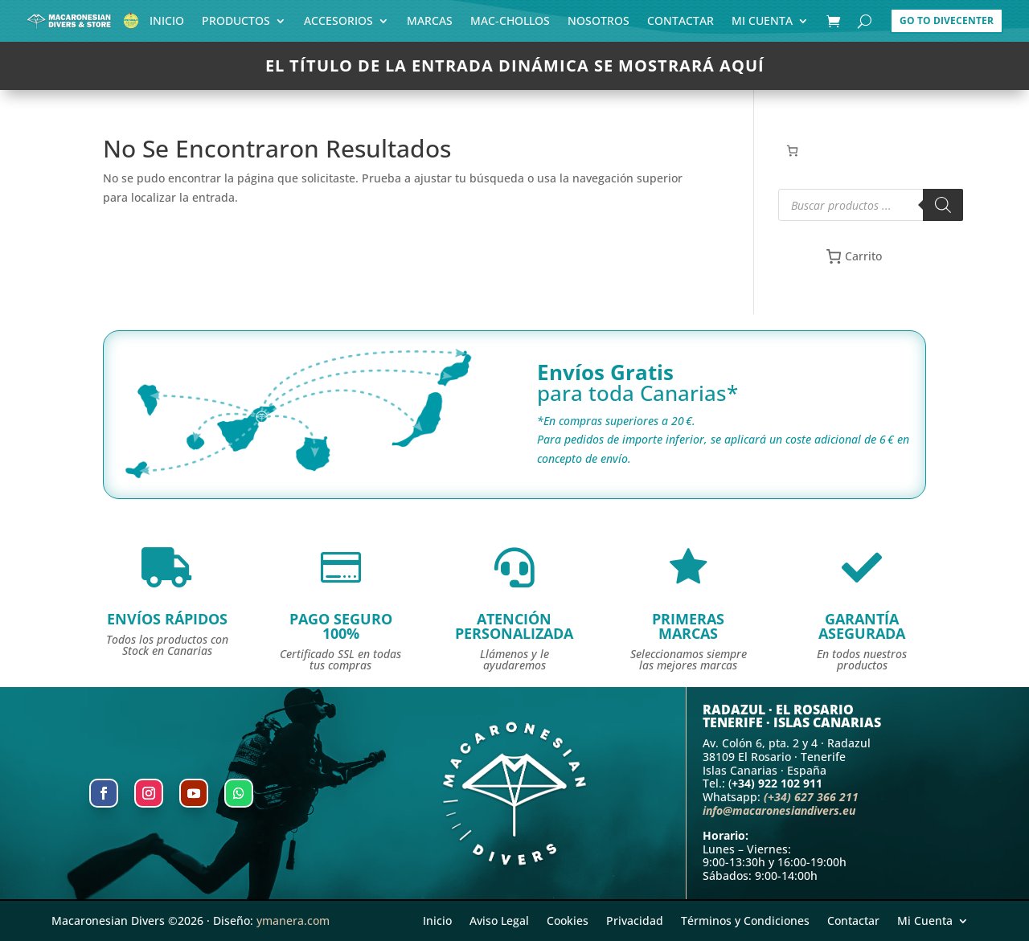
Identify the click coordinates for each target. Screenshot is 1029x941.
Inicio (167, 23)
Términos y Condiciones (745, 920)
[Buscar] (943, 205)
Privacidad (634, 920)
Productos (236, 23)
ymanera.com (293, 920)
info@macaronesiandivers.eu (779, 810)
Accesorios (338, 23)
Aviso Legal (499, 920)
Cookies (567, 920)
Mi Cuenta (762, 23)
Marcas (430, 23)
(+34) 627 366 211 (811, 796)
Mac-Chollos (510, 23)
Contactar (680, 23)
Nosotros (598, 23)
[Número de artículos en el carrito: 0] (792, 151)
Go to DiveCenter (947, 20)
